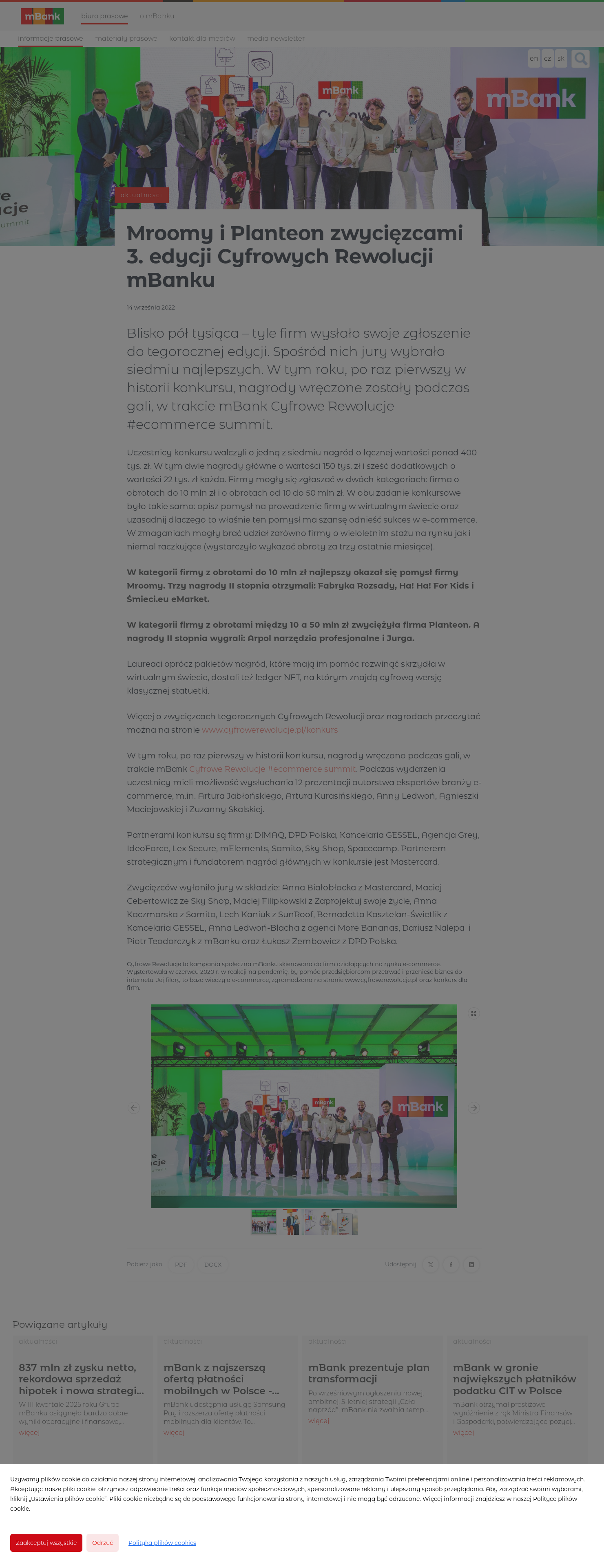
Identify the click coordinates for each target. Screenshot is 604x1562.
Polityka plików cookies (162, 1543)
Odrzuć (102, 1543)
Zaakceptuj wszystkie (46, 1543)
